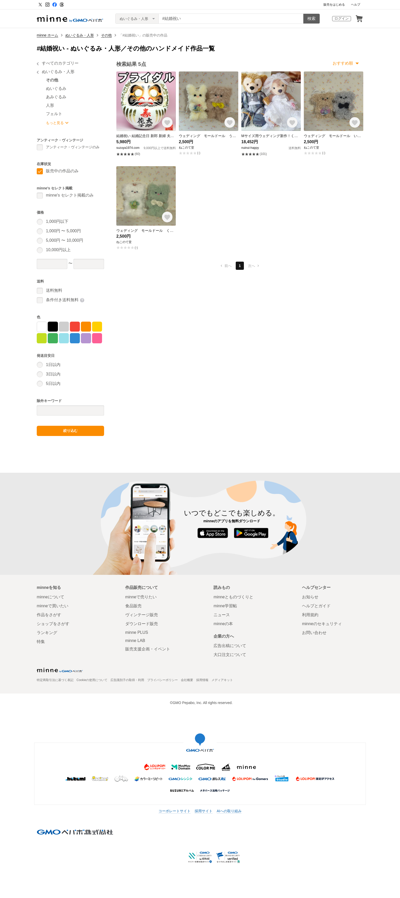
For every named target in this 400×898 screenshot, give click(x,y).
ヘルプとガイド (316, 606)
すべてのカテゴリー (60, 63)
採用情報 (202, 680)
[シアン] (64, 338)
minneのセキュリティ (322, 624)
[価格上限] (88, 264)
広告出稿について (230, 646)
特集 (41, 641)
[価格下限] (52, 264)
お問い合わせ (314, 632)
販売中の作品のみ (62, 171)
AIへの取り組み (229, 811)
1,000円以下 (57, 221)
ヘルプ (355, 4)
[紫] (86, 338)
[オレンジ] (86, 327)
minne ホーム (47, 35)
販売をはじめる (334, 4)
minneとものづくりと (233, 597)
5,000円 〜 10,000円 (64, 240)
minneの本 (223, 624)
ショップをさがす (53, 624)
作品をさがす (49, 615)
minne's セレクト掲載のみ (70, 195)
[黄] (97, 327)
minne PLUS (136, 632)
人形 (50, 105)
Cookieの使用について (92, 680)
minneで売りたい (141, 597)
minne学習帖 (225, 606)
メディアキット (222, 680)
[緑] (53, 338)
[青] (75, 338)
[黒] (53, 327)
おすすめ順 (343, 63)
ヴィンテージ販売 (141, 615)
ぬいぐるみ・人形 (79, 35)
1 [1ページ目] (240, 266)
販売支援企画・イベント (147, 649)
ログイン (341, 18)
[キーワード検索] (231, 18)
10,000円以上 (58, 250)
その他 (106, 35)
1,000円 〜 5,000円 (63, 231)
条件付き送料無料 (62, 300)
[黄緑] (42, 338)
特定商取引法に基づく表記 (55, 680)
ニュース (222, 615)
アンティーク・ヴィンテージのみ (72, 147)
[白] (42, 327)
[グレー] (64, 327)
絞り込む (70, 431)
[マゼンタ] (97, 338)
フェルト (54, 114)
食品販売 (133, 606)
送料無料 (54, 290)
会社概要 (187, 680)
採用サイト (203, 811)
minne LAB (135, 640)
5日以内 (53, 383)
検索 (311, 18)
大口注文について (230, 654)
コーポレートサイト (174, 811)
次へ (254, 266)
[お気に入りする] (167, 122)
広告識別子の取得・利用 (127, 680)
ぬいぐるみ (56, 88)
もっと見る (55, 123)
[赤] (75, 327)
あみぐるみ (56, 97)
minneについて (50, 597)
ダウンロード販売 (141, 624)
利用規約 (310, 615)
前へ (225, 266)
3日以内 (53, 374)
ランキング (47, 632)
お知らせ (310, 597)
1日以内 (53, 364)
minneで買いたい (52, 606)
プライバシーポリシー (162, 680)
